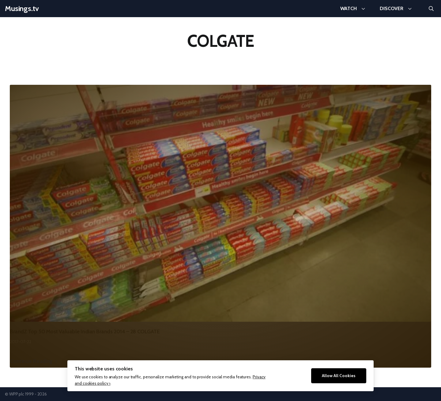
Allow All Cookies (339, 375)
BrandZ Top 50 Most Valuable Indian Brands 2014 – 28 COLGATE (85, 331)
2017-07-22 (20, 341)
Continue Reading (31, 361)
